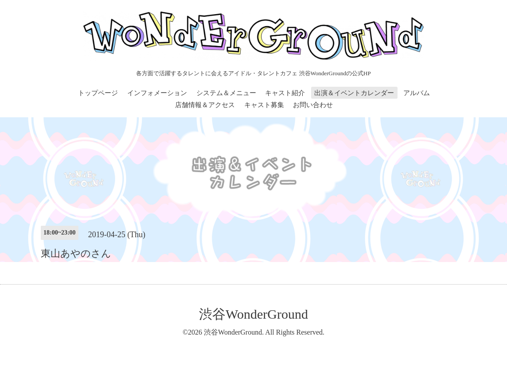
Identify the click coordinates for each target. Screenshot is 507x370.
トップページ (98, 92)
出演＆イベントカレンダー (354, 92)
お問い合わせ (313, 104)
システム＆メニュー (226, 92)
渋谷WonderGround (253, 314)
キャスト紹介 (285, 92)
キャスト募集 (264, 104)
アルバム (416, 92)
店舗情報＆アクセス (205, 104)
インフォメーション (157, 92)
